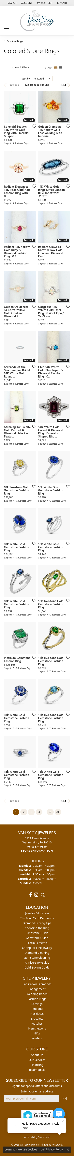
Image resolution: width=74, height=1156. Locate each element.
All (58, 812)
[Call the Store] (37, 846)
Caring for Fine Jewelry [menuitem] (37, 948)
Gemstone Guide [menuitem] (37, 938)
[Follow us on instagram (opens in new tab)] (36, 894)
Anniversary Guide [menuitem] (37, 962)
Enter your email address (37, 1091)
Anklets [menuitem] (37, 1038)
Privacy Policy (54, 1149)
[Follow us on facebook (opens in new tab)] (30, 894)
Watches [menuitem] (37, 1023)
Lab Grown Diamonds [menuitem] (37, 984)
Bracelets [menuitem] (37, 1018)
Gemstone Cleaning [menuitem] (37, 957)
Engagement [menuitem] (36, 989)
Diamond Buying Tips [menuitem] (37, 923)
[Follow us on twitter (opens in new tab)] (42, 894)
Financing (37, 1065)
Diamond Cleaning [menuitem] (37, 953)
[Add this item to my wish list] (33, 126)
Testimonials (37, 1070)
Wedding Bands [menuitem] (36, 994)
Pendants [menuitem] (37, 1009)
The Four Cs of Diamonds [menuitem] (37, 918)
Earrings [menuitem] (36, 1004)
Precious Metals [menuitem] (36, 943)
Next (63, 85)
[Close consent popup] (68, 1150)
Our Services (37, 1060)
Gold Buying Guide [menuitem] (36, 967)
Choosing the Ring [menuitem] (37, 928)
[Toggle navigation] (6, 28)
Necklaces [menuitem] (37, 1013)
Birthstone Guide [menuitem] (37, 933)
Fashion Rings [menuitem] (37, 999)
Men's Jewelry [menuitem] (37, 1028)
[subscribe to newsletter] (64, 1098)
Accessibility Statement (37, 1137)
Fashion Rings (15, 41)
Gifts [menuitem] (37, 1033)
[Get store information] (37, 850)
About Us (37, 1055)
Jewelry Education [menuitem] (37, 913)
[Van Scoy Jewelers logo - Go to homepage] (37, 20)
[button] (12, 3)
